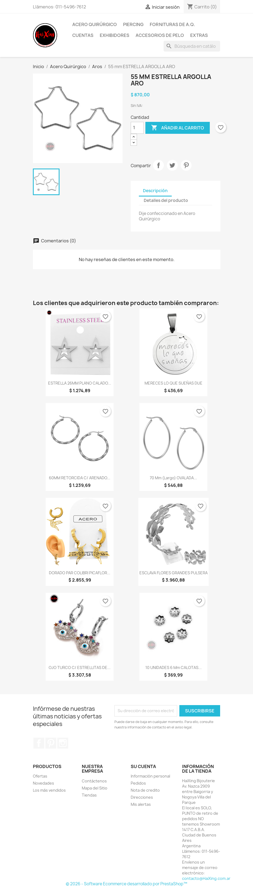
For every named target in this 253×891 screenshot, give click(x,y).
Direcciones (142, 797)
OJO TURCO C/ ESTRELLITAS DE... (80, 667)
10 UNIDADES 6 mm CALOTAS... (173, 667)
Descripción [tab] (155, 191)
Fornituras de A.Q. (172, 24)
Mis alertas (141, 804)
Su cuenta (143, 766)
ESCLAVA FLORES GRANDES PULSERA (173, 572)
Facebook (38, 743)
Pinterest (186, 165)
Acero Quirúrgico (94, 24)
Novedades (43, 783)
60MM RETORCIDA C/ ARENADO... (79, 477)
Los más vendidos (49, 790)
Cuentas (82, 35)
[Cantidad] (137, 128)
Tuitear (172, 165)
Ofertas (40, 776)
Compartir (158, 165)
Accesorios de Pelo (160, 35)
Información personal (150, 776)
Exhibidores (114, 35)
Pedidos (138, 783)
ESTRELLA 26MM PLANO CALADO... (79, 383)
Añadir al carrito (177, 127)
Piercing (133, 24)
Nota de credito (145, 790)
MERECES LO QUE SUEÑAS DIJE (173, 383)
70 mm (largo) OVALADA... (173, 477)
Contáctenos (94, 781)
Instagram (62, 743)
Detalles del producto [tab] (166, 200)
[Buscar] (192, 46)
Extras (199, 35)
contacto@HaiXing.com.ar (206, 878)
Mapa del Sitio (94, 788)
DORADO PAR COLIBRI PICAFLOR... (79, 572)
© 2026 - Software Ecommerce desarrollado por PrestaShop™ (126, 884)
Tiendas (89, 795)
